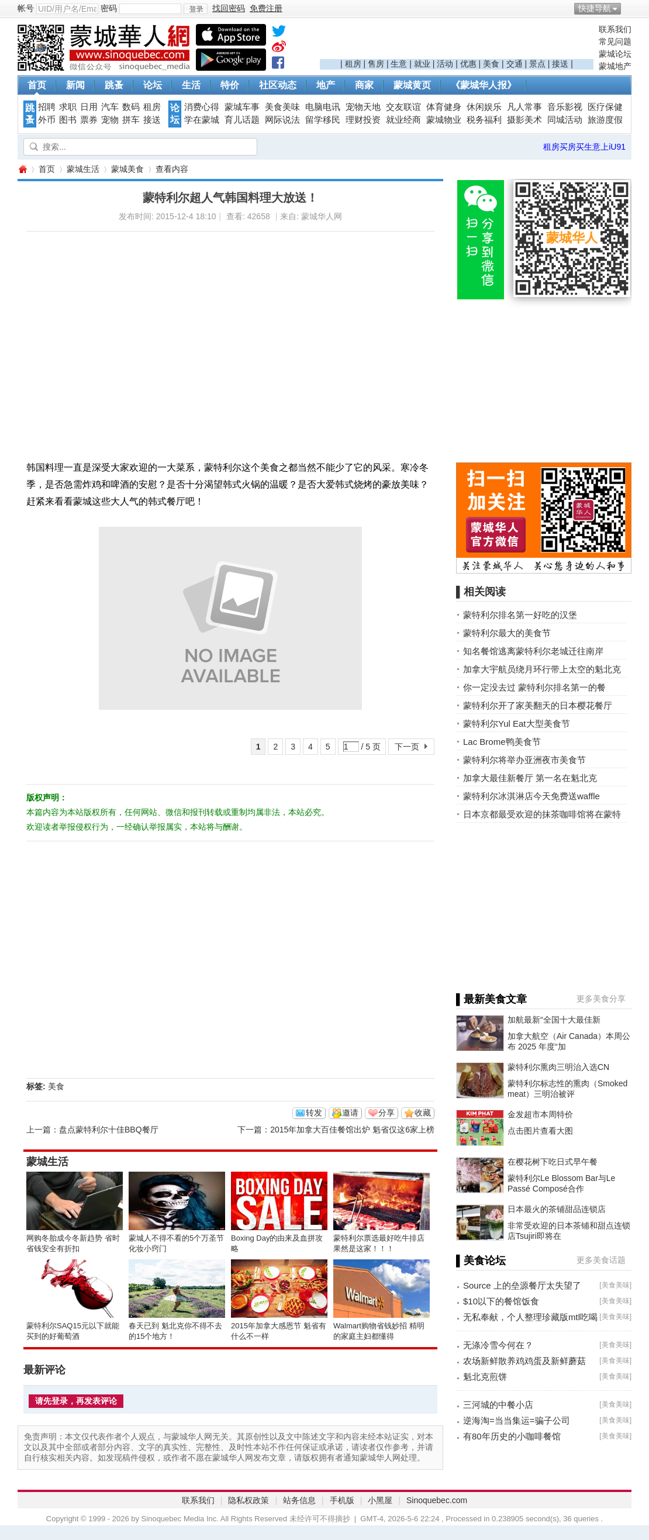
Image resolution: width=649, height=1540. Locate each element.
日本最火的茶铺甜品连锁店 (557, 1209)
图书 (68, 120)
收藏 (423, 1112)
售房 (376, 63)
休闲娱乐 (484, 107)
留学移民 (322, 120)
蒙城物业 (443, 120)
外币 (47, 120)
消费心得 (201, 107)
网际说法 (282, 120)
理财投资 (363, 120)
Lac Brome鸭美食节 (502, 742)
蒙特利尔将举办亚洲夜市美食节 (524, 760)
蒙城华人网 (22, 169)
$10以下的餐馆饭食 (501, 1301)
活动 (445, 63)
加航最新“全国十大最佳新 (554, 1019)
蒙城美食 (127, 169)
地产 (325, 85)
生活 (191, 85)
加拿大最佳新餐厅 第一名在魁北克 (530, 778)
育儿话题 (242, 120)
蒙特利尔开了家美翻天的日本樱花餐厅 (537, 705)
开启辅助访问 (628, 8)
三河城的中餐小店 (498, 1405)
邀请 (350, 1112)
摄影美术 (524, 120)
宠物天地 (363, 107)
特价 (229, 85)
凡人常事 (524, 107)
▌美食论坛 (481, 1260)
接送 (560, 63)
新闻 (75, 85)
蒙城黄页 (412, 85)
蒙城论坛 (615, 53)
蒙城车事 (242, 107)
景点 (537, 63)
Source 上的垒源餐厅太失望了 (522, 1285)
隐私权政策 (248, 1500)
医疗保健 (605, 107)
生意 (399, 63)
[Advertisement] (456, 41)
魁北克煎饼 (485, 1377)
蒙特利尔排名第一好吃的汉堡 (520, 615)
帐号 (26, 8)
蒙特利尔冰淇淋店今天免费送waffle (531, 796)
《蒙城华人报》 (483, 85)
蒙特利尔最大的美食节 (507, 633)
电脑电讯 (322, 107)
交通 (514, 63)
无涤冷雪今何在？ (498, 1345)
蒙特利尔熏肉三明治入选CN (558, 1067)
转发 (314, 1112)
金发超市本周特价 (540, 1114)
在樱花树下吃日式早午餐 (553, 1161)
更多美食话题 (601, 1260)
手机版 (342, 1500)
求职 (68, 107)
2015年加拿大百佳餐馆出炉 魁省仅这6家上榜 (352, 1129)
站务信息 (299, 1500)
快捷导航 (594, 8)
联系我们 (615, 29)
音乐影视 (564, 107)
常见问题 (615, 41)
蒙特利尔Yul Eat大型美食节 (516, 723)
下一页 (407, 746)
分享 (386, 1112)
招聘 (47, 107)
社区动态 (277, 85)
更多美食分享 (601, 998)
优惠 (468, 63)
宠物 (110, 120)
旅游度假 (605, 120)
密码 (109, 8)
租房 (353, 63)
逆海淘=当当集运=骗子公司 (516, 1420)
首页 (36, 85)
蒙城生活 (83, 169)
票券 (89, 120)
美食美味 (282, 107)
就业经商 (403, 120)
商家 (364, 85)
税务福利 (484, 120)
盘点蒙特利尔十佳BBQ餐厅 (108, 1129)
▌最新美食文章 (491, 999)
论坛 (152, 85)
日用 (89, 107)
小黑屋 (380, 1500)
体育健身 (443, 107)
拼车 (131, 120)
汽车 (110, 107)
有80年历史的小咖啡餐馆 (512, 1436)
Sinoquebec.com (436, 1500)
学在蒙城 (201, 120)
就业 (422, 63)
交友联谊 (403, 107)
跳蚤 (114, 85)
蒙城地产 (615, 66)
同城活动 (564, 120)
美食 (491, 63)
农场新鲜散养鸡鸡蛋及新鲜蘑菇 (524, 1361)
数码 (131, 107)
